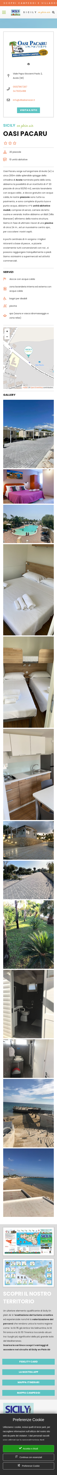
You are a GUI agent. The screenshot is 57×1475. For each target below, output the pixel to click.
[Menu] (3, 12)
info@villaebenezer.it (24, 100)
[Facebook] (28, 64)
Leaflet (25, 387)
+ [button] (7, 331)
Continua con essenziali (28, 1457)
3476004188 (19, 91)
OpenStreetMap (37, 387)
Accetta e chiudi (28, 1448)
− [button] (7, 336)
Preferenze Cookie (28, 1465)
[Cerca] (53, 12)
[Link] (15, 12)
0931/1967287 (20, 86)
